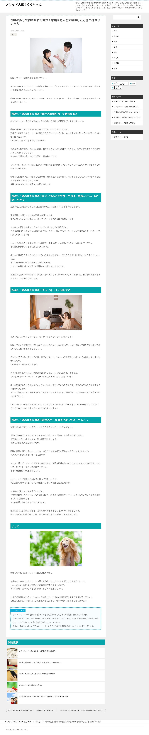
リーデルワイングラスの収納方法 (126, 107)
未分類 (116, 63)
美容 (115, 68)
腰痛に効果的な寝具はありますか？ (127, 112)
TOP (19, 722)
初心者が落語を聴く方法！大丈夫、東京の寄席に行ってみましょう (41, 662)
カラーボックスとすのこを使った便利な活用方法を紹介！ (38, 651)
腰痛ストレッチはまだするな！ (125, 123)
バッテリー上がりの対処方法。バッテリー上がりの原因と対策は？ (82, 710)
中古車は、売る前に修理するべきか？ (128, 117)
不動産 (116, 36)
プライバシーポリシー (122, 137)
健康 (115, 47)
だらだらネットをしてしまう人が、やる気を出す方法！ (37, 674)
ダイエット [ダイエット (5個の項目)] (120, 83)
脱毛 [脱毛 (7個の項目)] (117, 87)
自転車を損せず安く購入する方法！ (30, 685)
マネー (116, 31)
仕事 (115, 42)
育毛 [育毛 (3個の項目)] (133, 83)
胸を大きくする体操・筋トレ (124, 101)
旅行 (115, 52)
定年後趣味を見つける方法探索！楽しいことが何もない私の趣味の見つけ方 (43, 696)
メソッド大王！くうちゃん (27, 4)
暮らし (14, 35)
